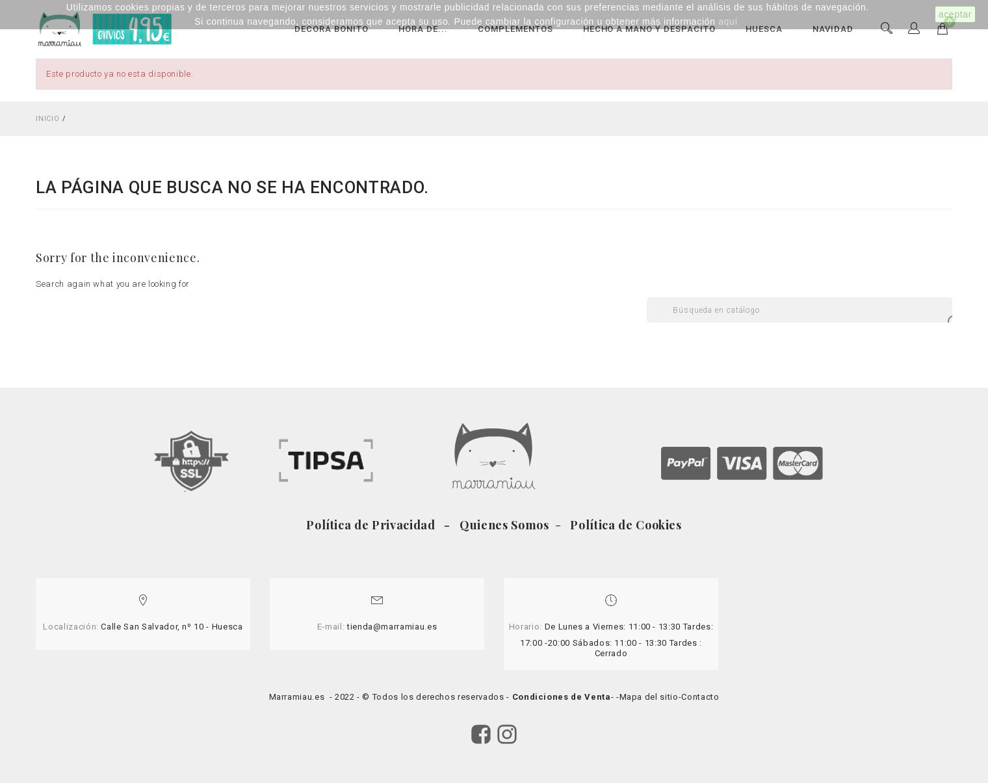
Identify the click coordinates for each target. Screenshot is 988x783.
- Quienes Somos (498, 525)
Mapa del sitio (649, 697)
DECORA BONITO (331, 29)
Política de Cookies (624, 525)
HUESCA (764, 29)
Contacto (700, 697)
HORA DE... (423, 29)
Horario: (525, 626)
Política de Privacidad (373, 525)
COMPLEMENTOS (515, 29)
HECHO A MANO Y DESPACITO (649, 29)
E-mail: (331, 626)
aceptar (955, 14)
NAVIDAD (832, 29)
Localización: (70, 626)
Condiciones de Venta (561, 697)
